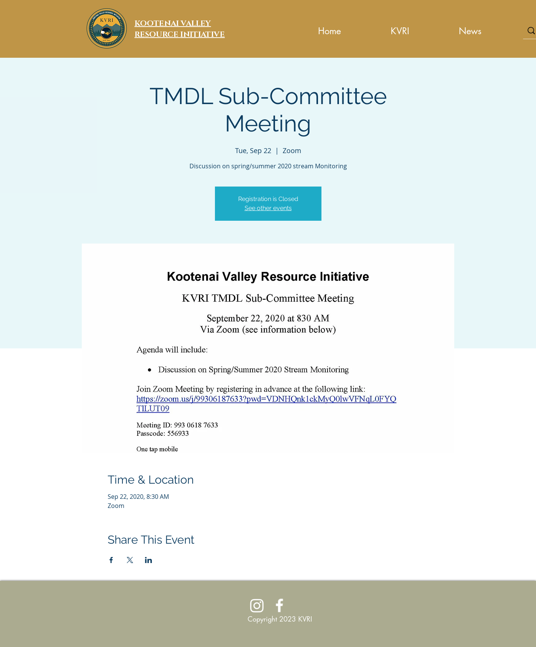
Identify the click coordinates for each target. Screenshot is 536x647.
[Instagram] (257, 605)
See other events (268, 208)
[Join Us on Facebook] (279, 605)
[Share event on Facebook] (111, 560)
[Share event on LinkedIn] (148, 560)
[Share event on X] (130, 560)
